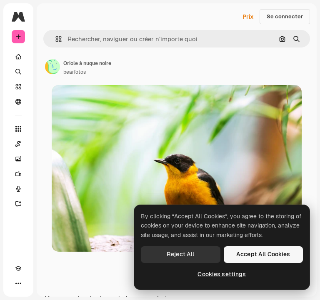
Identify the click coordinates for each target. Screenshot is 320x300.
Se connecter (285, 16)
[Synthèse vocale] (18, 188)
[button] (55, 39)
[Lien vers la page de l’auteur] (52, 66)
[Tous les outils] (18, 128)
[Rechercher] (18, 71)
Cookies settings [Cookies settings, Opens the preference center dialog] (222, 274)
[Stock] (18, 86)
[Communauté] (18, 101)
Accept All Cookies (263, 254)
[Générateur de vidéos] (18, 173)
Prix (248, 16)
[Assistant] (18, 203)
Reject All (180, 254)
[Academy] (18, 268)
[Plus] (18, 283)
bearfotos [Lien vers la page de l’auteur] (74, 72)
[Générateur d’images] (18, 158)
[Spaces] (18, 143)
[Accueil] (18, 56)
